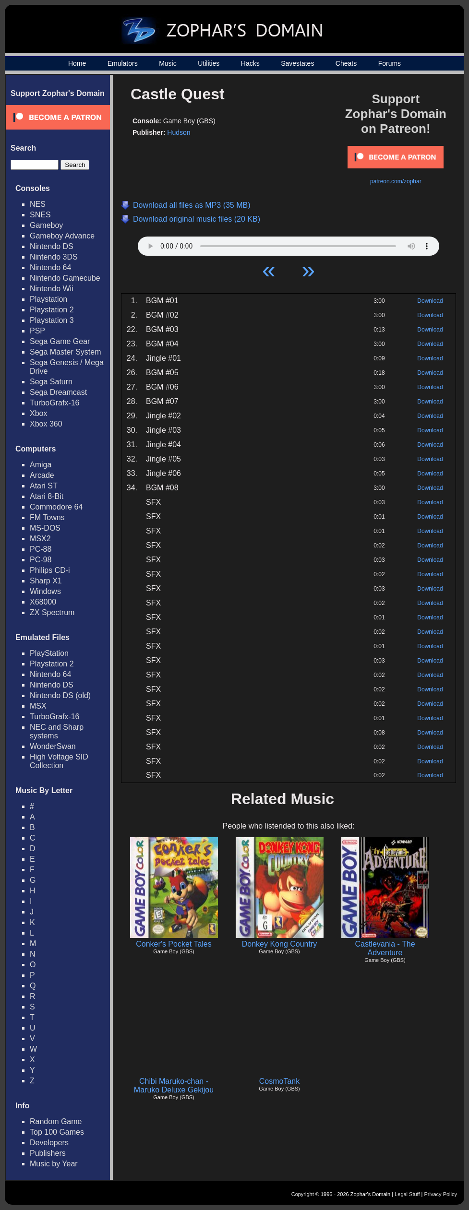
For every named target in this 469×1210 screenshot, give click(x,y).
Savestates (297, 63)
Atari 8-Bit (46, 496)
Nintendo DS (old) (60, 695)
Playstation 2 (52, 310)
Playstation (48, 299)
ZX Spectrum (52, 612)
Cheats (346, 63)
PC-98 (40, 560)
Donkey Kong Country (279, 944)
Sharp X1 (46, 581)
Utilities (208, 63)
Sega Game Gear (60, 341)
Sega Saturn (51, 382)
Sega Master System (65, 352)
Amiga (40, 465)
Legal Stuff (407, 1194)
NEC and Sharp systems (57, 731)
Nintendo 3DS (54, 257)
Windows (45, 591)
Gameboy (46, 225)
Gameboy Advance (62, 236)
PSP (37, 331)
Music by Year (54, 1164)
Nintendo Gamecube (65, 278)
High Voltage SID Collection (59, 761)
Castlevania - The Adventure (385, 948)
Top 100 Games (57, 1132)
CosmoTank (279, 1081)
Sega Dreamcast (58, 392)
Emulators (123, 63)
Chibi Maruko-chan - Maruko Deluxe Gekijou (174, 1085)
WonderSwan (53, 746)
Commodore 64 (56, 507)
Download (430, 300)
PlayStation (49, 653)
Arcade (42, 475)
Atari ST (44, 486)
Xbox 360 (46, 424)
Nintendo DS (51, 246)
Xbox (38, 413)
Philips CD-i (50, 570)
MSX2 (40, 538)
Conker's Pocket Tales (174, 944)
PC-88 (40, 549)
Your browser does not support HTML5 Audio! (288, 244)
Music (168, 63)
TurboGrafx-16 (54, 403)
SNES (40, 215)
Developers (49, 1143)
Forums (389, 63)
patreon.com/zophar (395, 181)
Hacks (250, 63)
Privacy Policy (440, 1194)
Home (77, 63)
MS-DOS (45, 528)
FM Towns (47, 517)
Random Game (56, 1121)
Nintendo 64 (50, 267)
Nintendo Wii (51, 289)
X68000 (43, 602)
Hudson (178, 132)
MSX (38, 706)
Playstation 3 (52, 320)
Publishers (48, 1153)
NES (38, 204)
